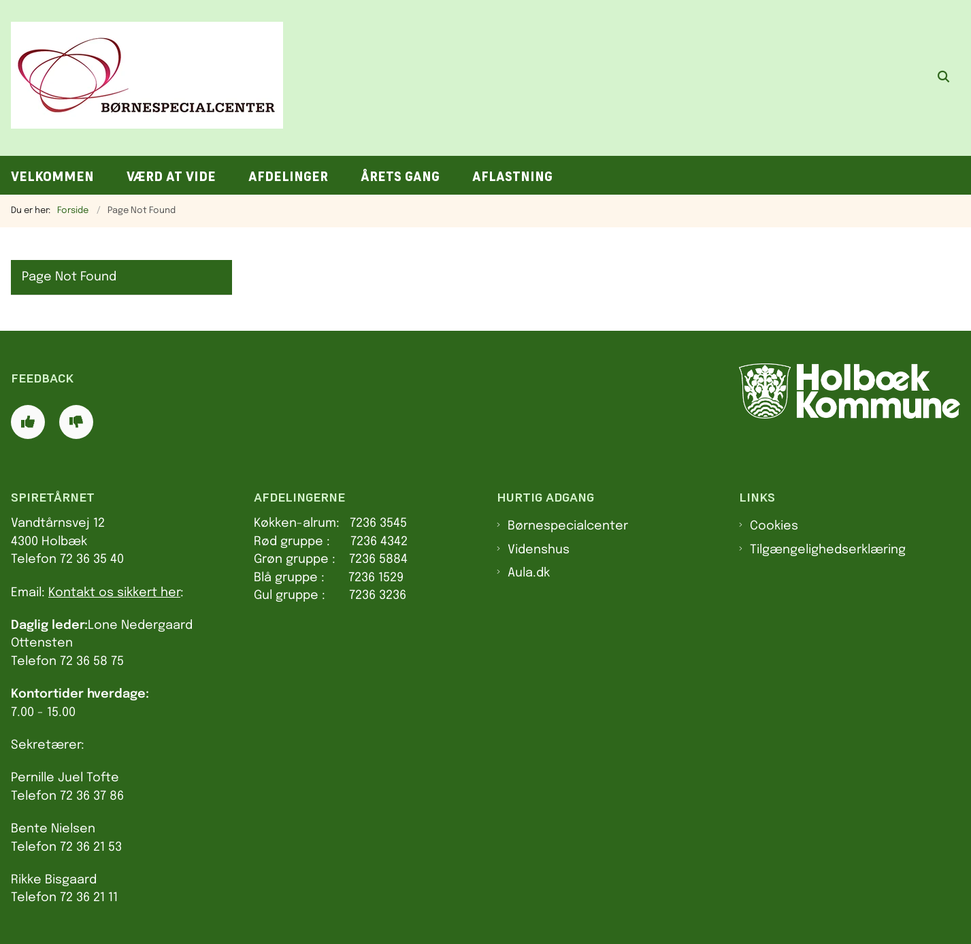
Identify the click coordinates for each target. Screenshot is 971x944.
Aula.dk (529, 573)
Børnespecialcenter (568, 526)
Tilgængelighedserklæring (828, 550)
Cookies (774, 526)
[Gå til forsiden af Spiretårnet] (141, 78)
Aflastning (512, 176)
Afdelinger (288, 176)
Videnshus (539, 550)
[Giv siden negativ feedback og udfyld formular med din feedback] (76, 422)
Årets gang (400, 176)
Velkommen (52, 176)
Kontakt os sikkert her (114, 593)
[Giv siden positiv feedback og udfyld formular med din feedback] (28, 422)
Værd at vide (171, 176)
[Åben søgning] (943, 78)
